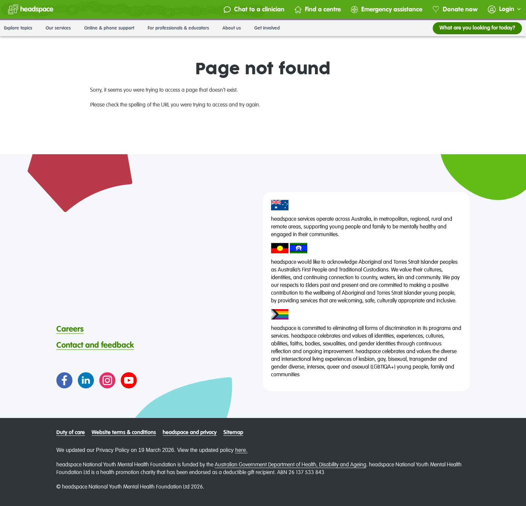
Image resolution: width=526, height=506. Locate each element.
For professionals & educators (181, 28)
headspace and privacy (190, 432)
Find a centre (318, 9)
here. (241, 450)
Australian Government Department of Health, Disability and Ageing (290, 465)
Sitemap (233, 432)
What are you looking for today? (477, 28)
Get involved (269, 28)
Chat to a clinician (254, 9)
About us (234, 28)
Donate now (455, 9)
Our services (61, 28)
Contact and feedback (95, 345)
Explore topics (21, 28)
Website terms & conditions (124, 432)
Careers (70, 329)
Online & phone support (112, 28)
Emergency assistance (386, 9)
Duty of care (70, 432)
